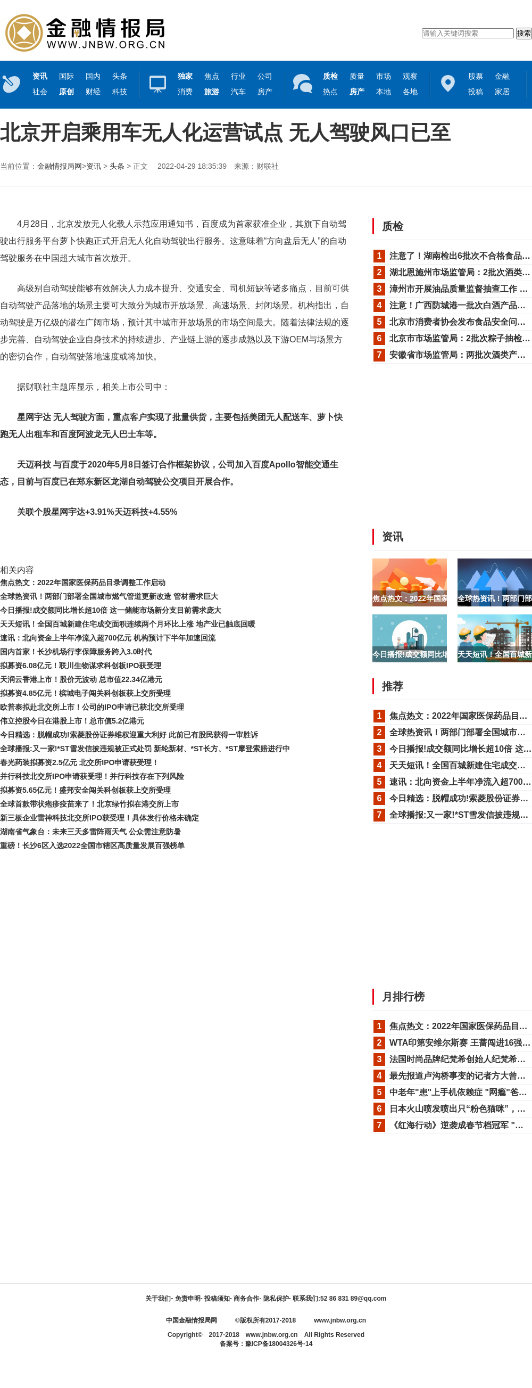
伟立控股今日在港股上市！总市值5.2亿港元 (72, 721)
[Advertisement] (173, 882)
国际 (66, 76)
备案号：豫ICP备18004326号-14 (266, 1344)
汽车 (238, 91)
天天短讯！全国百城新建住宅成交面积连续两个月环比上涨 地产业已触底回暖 (127, 624)
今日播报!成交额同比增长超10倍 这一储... (441, 654)
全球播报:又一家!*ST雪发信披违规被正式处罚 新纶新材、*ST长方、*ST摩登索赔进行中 (145, 748)
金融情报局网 (59, 166)
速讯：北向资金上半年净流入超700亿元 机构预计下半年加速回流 (107, 638)
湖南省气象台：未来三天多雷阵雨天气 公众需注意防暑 (90, 831)
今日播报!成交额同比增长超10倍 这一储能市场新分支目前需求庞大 (110, 610)
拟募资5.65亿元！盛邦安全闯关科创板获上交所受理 (85, 790)
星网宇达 (94, 543)
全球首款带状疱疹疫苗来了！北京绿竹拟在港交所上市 (89, 804)
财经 (93, 91)
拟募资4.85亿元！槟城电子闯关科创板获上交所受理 (85, 693)
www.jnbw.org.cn (340, 1320)
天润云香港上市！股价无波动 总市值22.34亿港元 (81, 679)
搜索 (524, 33)
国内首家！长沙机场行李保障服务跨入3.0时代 (76, 651)
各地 (410, 91)
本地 (383, 91)
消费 (185, 91)
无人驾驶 (66, 543)
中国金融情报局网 (191, 1320)
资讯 (93, 166)
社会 (39, 91)
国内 (93, 76)
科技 (119, 91)
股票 (475, 76)
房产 (264, 91)
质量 (357, 76)
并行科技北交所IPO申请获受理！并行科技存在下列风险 (92, 776)
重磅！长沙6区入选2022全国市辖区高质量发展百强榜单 (92, 845)
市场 (383, 76)
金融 (502, 76)
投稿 (475, 91)
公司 (264, 76)
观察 (410, 76)
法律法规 (122, 543)
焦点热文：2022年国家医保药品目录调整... (443, 598)
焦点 (211, 76)
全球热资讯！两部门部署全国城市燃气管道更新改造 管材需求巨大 (109, 596)
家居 (502, 91)
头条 (119, 76)
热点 (330, 91)
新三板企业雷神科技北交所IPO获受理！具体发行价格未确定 (99, 818)
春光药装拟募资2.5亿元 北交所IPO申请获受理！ (79, 762)
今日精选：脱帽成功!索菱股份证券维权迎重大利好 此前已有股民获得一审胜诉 (129, 734)
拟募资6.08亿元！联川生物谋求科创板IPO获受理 (80, 665)
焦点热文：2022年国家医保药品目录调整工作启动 (82, 582)
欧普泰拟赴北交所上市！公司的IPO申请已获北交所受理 (92, 707)
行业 (238, 76)
